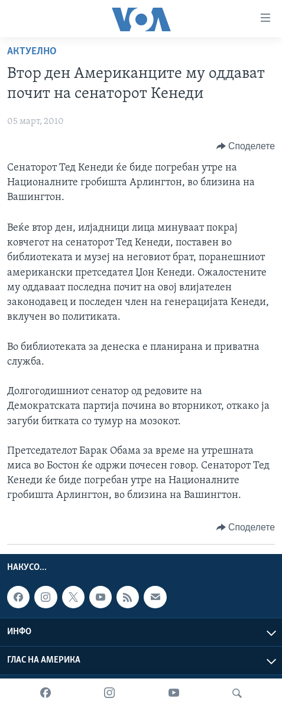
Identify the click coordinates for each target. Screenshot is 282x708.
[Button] (245, 146)
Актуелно (32, 51)
